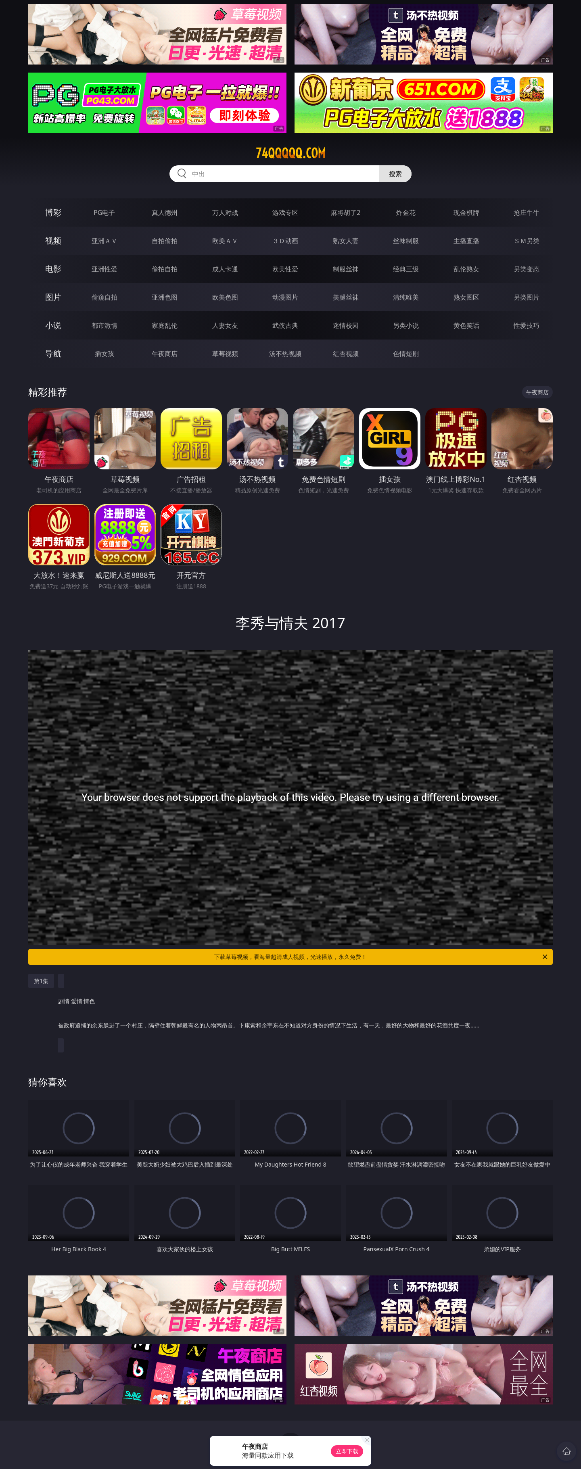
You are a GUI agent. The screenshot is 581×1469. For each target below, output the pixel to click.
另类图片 (526, 297)
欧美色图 (225, 297)
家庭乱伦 (165, 325)
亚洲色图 (165, 297)
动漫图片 (285, 297)
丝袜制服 (406, 240)
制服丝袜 (346, 269)
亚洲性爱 (104, 269)
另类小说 (406, 325)
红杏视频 (346, 353)
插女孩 (104, 353)
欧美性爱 (285, 269)
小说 (53, 325)
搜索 (395, 173)
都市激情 (104, 325)
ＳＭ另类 (526, 240)
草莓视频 (225, 353)
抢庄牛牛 (526, 212)
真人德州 (165, 212)
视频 (53, 240)
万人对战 (225, 212)
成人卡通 (225, 269)
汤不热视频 (285, 353)
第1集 (41, 981)
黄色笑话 (466, 325)
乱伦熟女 (466, 269)
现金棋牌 (466, 212)
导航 (53, 353)
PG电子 (104, 212)
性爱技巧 (526, 325)
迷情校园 (346, 325)
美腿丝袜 (346, 297)
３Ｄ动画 (285, 240)
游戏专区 (285, 212)
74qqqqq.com (291, 153)
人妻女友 (225, 325)
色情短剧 (406, 353)
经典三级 (406, 269)
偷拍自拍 (165, 269)
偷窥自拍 (104, 297)
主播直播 (466, 240)
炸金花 (406, 212)
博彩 (53, 212)
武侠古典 (285, 325)
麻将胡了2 (345, 212)
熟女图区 (466, 297)
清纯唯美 (406, 297)
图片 (53, 297)
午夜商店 (165, 353)
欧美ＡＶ (225, 240)
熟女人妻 (346, 240)
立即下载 (347, 1451)
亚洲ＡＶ (104, 240)
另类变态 (526, 269)
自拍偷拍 (165, 240)
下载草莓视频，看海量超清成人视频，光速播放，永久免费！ (381, 957)
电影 (53, 268)
